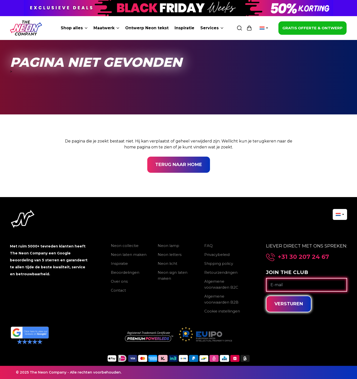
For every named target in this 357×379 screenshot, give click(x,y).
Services (211, 28)
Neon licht (167, 263)
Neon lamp (168, 245)
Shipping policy (218, 263)
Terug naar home (178, 164)
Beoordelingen (125, 272)
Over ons (119, 281)
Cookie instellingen (222, 311)
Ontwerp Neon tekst (147, 28)
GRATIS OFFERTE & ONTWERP (312, 28)
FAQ (208, 245)
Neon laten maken (129, 254)
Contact (118, 290)
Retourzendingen (221, 272)
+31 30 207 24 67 (303, 256)
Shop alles (74, 28)
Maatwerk (106, 28)
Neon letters (169, 254)
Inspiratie (184, 28)
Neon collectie (125, 245)
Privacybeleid (217, 254)
